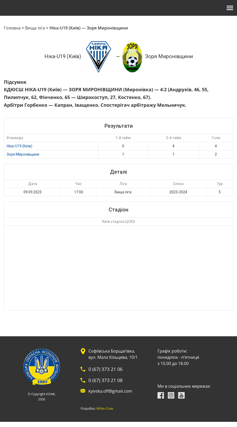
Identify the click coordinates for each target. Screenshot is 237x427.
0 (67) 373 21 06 (105, 369)
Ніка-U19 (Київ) (19, 146)
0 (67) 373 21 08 (105, 380)
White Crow (105, 408)
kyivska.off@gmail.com (110, 391)
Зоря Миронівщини (23, 154)
